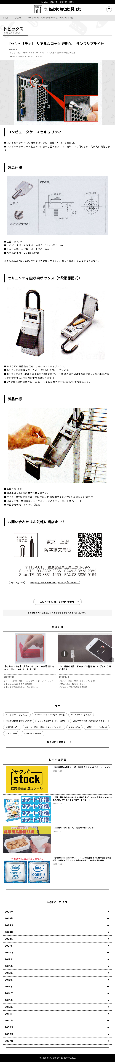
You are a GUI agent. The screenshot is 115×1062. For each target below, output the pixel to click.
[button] (111, 659)
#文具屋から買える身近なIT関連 (61, 52)
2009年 (9, 1027)
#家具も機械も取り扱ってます (72, 684)
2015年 (9, 986)
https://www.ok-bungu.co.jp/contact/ (55, 582)
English (44, 2)
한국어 (71, 2)
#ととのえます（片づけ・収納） (52, 721)
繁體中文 (63, 2)
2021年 (9, 945)
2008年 (9, 1034)
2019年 (9, 959)
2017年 (9, 972)
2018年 (9, 966)
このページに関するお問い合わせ (57, 601)
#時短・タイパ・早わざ (96, 727)
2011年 (8, 1013)
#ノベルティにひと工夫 (81, 714)
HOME (5, 18)
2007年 (9, 1041)
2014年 (9, 993)
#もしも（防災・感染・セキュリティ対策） (26, 52)
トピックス (17, 18)
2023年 (9, 932)
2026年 (9, 911)
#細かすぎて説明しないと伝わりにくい (25, 56)
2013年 (9, 1000)
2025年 (9, 918)
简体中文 (53, 2)
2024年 (9, 925)
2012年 (9, 1007)
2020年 (9, 952)
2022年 (9, 938)
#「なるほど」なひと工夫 (17, 714)
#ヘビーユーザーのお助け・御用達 (49, 714)
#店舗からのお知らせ (32, 733)
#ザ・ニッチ (47, 681)
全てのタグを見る (56, 741)
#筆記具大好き (12, 727)
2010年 (9, 1020)
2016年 (9, 979)
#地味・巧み (74, 727)
